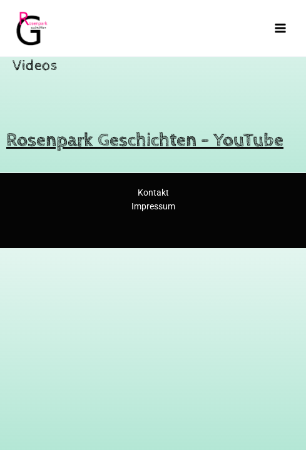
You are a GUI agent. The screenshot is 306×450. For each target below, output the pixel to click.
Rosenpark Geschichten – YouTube (144, 140)
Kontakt (153, 193)
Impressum (153, 206)
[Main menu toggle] (280, 28)
